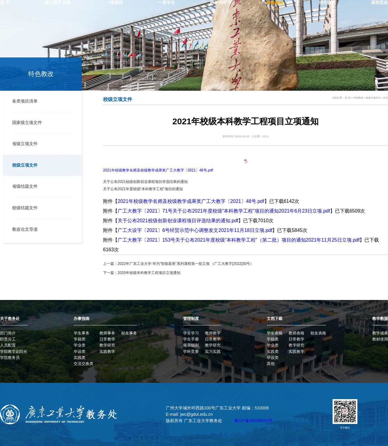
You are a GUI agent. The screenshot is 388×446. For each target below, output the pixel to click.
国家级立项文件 (26, 122)
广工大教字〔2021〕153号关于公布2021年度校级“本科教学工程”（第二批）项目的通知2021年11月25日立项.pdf (239, 240)
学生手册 (191, 339)
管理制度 (191, 318)
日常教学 (107, 339)
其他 (271, 363)
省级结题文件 (24, 186)
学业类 (79, 345)
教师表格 (296, 333)
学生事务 (81, 333)
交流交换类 (83, 363)
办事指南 (81, 318)
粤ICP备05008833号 (253, 420)
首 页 (347, 97)
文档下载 (275, 318)
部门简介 (8, 333)
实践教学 (107, 351)
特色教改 (358, 97)
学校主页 (373, 13)
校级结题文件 (24, 207)
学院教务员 (10, 357)
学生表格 (275, 333)
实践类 (79, 357)
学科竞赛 (191, 351)
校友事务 (129, 333)
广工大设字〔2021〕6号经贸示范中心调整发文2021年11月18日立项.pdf (195, 230)
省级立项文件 (24, 143)
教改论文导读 (24, 228)
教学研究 (107, 345)
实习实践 (213, 351)
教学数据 (380, 318)
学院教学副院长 (14, 351)
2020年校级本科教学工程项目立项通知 (149, 273)
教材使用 (380, 339)
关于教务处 (10, 318)
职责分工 (8, 339)
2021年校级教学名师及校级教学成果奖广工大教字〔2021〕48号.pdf (158, 170)
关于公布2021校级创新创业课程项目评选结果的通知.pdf (178, 220)
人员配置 (8, 345)
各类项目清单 (24, 101)
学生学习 (191, 333)
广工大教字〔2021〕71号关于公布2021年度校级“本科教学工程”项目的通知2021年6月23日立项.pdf (224, 210)
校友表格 (318, 333)
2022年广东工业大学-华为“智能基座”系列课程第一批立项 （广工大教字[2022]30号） (186, 264)
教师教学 (213, 333)
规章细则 (191, 345)
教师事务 (107, 333)
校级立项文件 (24, 164)
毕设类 (79, 351)
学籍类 (79, 339)
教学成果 (380, 333)
